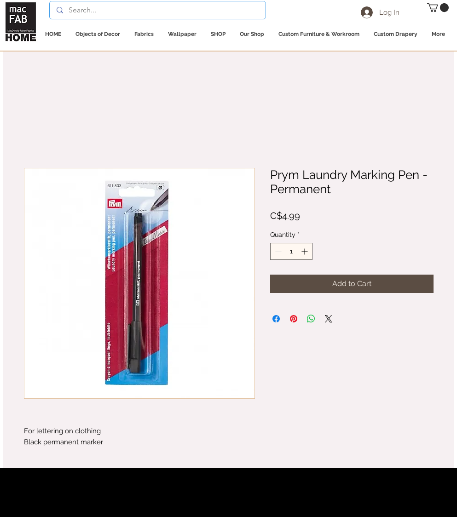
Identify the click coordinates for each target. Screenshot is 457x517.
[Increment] (305, 251)
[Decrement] (277, 251)
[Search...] (157, 10)
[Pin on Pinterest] (293, 318)
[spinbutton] (291, 251)
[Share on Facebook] (276, 318)
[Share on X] (328, 318)
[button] (438, 7)
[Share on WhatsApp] (311, 318)
